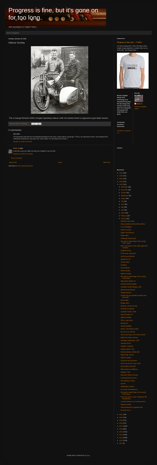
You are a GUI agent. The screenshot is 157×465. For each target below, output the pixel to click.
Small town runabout (127, 309)
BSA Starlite (125, 300)
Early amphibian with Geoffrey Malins (133, 224)
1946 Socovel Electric (128, 256)
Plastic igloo (125, 235)
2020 (121, 417)
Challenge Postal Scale (128, 238)
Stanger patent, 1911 (127, 349)
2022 (121, 184)
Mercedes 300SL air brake (129, 375)
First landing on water (128, 381)
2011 (121, 443)
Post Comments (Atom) (25, 166)
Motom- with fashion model (129, 329)
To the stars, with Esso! (128, 253)
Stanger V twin (125, 372)
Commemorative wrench (129, 378)
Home (60, 162)
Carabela (124, 265)
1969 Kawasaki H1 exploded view (132, 407)
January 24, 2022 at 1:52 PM (22, 141)
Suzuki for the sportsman (129, 360)
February (124, 216)
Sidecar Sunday (126, 230)
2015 (121, 432)
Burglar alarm (125, 303)
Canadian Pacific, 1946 (128, 312)
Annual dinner (125, 268)
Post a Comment (16, 158)
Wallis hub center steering (129, 337)
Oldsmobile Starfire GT (128, 281)
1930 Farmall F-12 (127, 314)
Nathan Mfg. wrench (127, 355)
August (123, 198)
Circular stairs (125, 262)
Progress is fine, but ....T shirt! (129, 42)
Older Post (106, 162)
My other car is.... (126, 410)
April (122, 210)
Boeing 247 (124, 323)
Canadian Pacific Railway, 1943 (131, 287)
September (125, 195)
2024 (121, 178)
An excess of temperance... (130, 389)
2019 (121, 420)
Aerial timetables (126, 326)
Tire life (123, 383)
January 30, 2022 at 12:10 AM (23, 154)
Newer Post (13, 162)
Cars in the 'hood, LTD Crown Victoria (133, 335)
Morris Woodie (125, 271)
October (124, 192)
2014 (121, 434)
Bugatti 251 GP (126, 259)
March (123, 213)
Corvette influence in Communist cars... (133, 401)
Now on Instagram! (13, 33)
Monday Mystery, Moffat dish (130, 352)
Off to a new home (127, 320)
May (122, 207)
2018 (121, 423)
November (124, 190)
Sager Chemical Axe (127, 232)
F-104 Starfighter (126, 227)
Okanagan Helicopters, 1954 (130, 340)
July (122, 201)
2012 (121, 440)
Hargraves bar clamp (127, 221)
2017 (121, 426)
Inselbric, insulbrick (127, 346)
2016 (121, 429)
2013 (121, 437)
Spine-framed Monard (128, 290)
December (124, 187)
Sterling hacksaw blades (129, 284)
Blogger (87, 455)
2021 (121, 414)
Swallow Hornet (126, 250)
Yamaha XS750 (126, 343)
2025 (121, 176)
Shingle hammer (126, 292)
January (124, 218)
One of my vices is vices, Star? (131, 363)
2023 (121, 181)
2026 (121, 173)
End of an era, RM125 (128, 332)
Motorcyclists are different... (130, 369)
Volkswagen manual (127, 386)
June (123, 204)
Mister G (16, 148)
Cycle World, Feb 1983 (128, 366)
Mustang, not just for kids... (129, 306)
